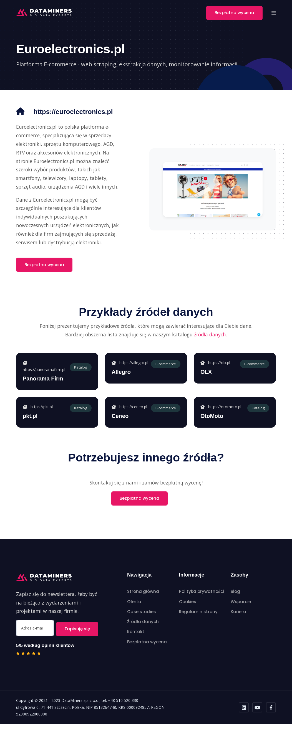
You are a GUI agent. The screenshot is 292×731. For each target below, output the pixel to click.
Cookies (187, 610)
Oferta (134, 610)
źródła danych (210, 343)
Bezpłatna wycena (234, 13)
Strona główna (143, 600)
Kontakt (135, 641)
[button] (273, 12)
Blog (235, 600)
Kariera (238, 620)
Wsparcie (241, 610)
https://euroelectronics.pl (61, 120)
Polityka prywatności (201, 600)
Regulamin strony (198, 620)
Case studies (141, 620)
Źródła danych (143, 631)
